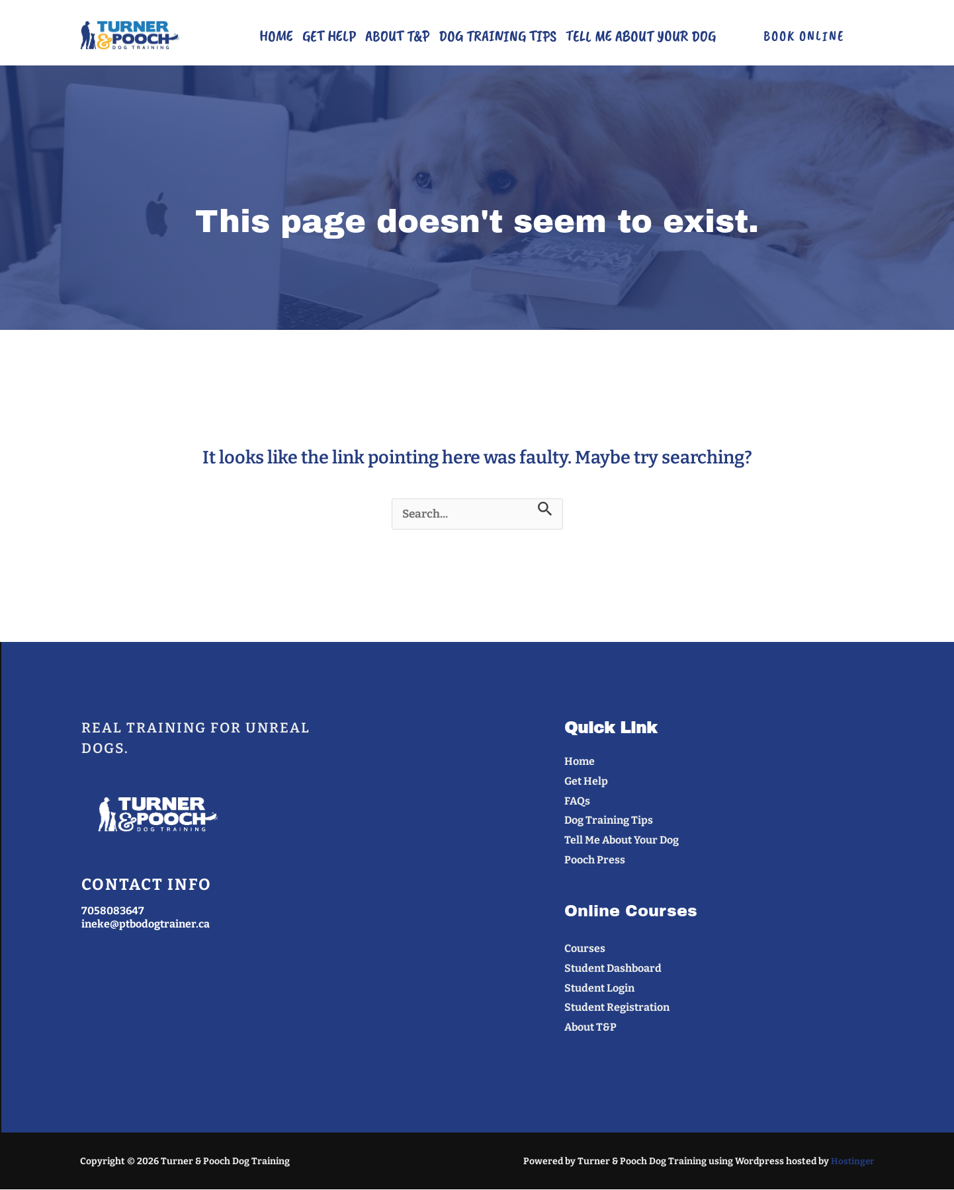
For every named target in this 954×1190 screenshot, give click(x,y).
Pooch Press (594, 860)
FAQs (577, 801)
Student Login (599, 988)
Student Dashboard (613, 969)
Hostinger (851, 1162)
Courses (584, 949)
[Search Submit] (550, 508)
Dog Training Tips (497, 36)
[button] (804, 36)
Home (276, 36)
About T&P (397, 36)
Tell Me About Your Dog (641, 36)
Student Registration (617, 1008)
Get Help (329, 36)
